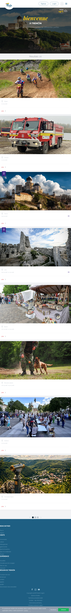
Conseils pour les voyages (7, 563)
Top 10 (2, 530)
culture (2, 542)
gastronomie (3, 547)
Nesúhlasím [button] (54, 609)
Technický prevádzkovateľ (35, 598)
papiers (2, 582)
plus (3, 111)
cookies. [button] (26, 610)
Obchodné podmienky (35, 603)
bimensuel (3, 577)
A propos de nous (5, 574)
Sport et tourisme (5, 549)
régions (2, 533)
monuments (3, 539)
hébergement (4, 544)
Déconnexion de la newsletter (8, 587)
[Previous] (29, 517)
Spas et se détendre (5, 551)
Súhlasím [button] (63, 609)
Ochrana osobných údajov (35, 605)
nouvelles (2, 560)
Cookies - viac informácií (35, 600)
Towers (2, 554)
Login (54, 4)
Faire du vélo (3, 565)
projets (2, 584)
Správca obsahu (35, 595)
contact (2, 579)
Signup (43, 4)
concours (2, 568)
